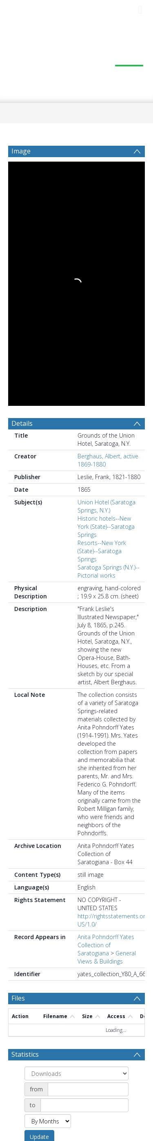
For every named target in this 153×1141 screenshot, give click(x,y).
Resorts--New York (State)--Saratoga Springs (102, 302)
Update (39, 888)
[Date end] (84, 856)
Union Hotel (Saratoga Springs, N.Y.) (106, 257)
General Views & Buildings (107, 708)
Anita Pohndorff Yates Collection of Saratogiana (106, 696)
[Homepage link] (77, 61)
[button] (76, 1084)
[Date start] (88, 841)
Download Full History (112, 1049)
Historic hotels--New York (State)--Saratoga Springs (106, 278)
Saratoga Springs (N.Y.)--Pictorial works (109, 323)
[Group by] (76, 825)
